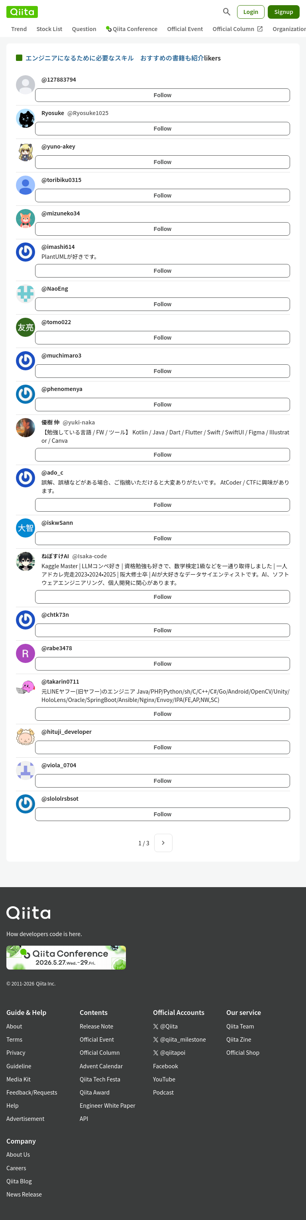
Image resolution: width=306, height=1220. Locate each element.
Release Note (96, 1026)
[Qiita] (22, 12)
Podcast (163, 1092)
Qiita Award (95, 1092)
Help (12, 1105)
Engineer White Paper (107, 1105)
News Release (24, 1194)
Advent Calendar (101, 1066)
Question (84, 29)
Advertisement (25, 1118)
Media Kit (18, 1079)
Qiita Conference (132, 29)
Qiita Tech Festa (100, 1079)
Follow (162, 95)
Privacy (15, 1052)
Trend (19, 29)
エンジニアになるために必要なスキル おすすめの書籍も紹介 (115, 58)
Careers (16, 1168)
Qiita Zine (238, 1039)
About (14, 1026)
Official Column (238, 29)
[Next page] (163, 843)
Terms (14, 1039)
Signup (283, 12)
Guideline (18, 1066)
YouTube (164, 1079)
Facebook (165, 1066)
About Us (18, 1154)
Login (251, 12)
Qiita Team (240, 1026)
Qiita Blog (19, 1181)
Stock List (49, 29)
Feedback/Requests (31, 1092)
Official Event (185, 29)
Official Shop (242, 1052)
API (84, 1118)
